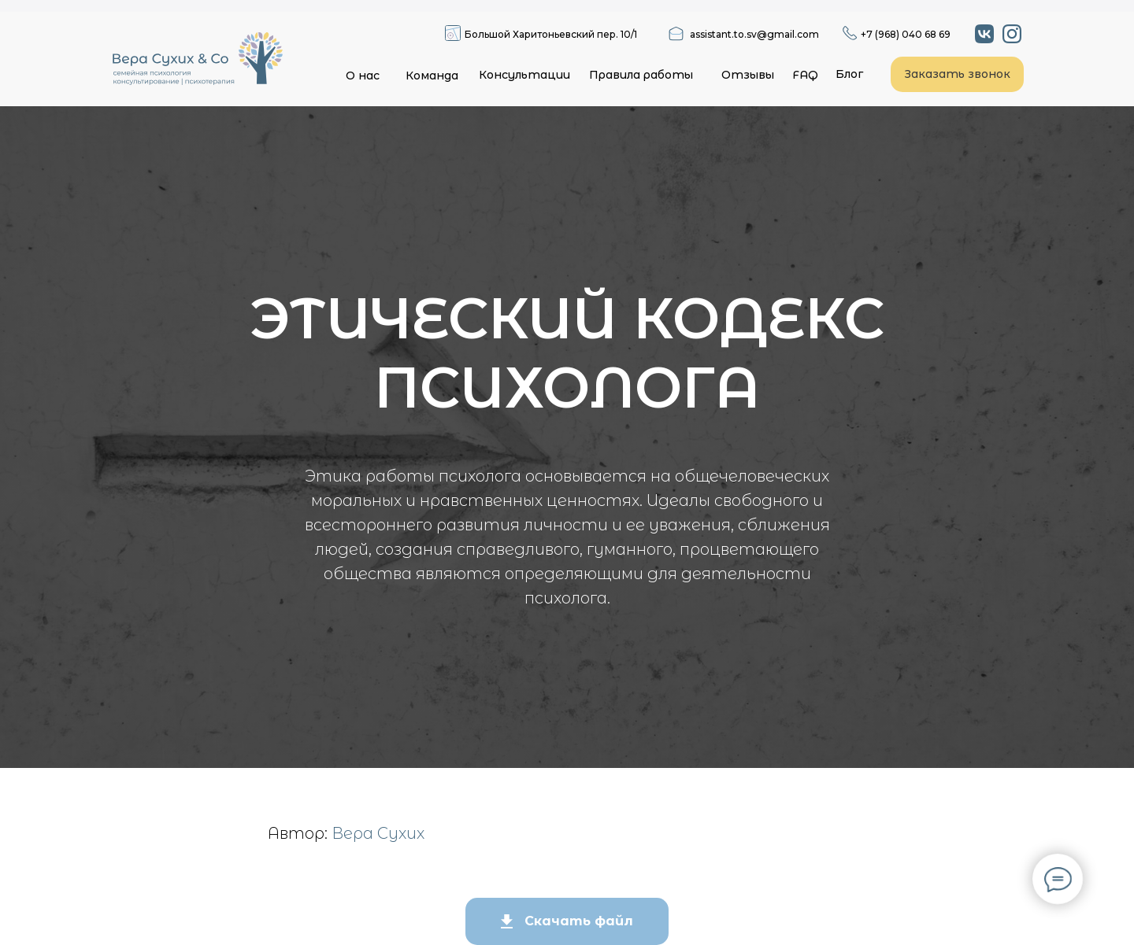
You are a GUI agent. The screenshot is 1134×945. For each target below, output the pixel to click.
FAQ (805, 75)
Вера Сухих (378, 833)
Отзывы (747, 75)
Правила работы (641, 75)
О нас (363, 75)
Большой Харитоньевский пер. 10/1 (551, 34)
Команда (432, 75)
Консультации (524, 75)
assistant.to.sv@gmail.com (754, 34)
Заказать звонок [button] (957, 74)
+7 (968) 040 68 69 (906, 34)
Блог (849, 74)
